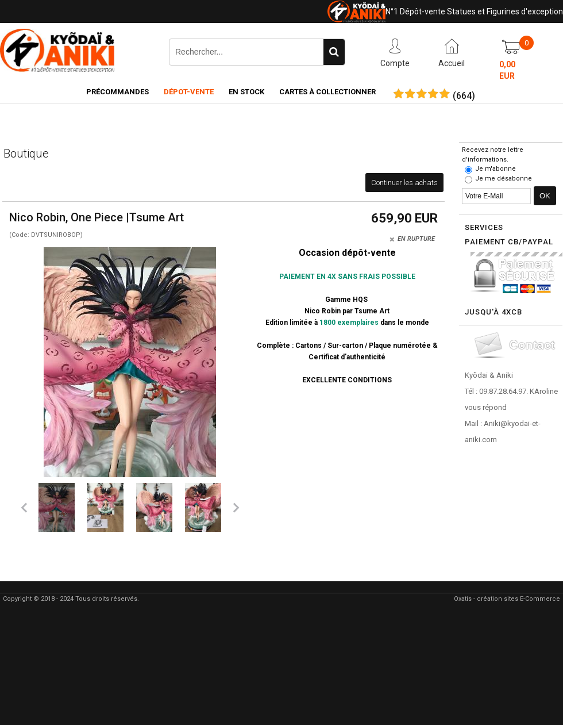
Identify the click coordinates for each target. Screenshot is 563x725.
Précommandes (117, 91)
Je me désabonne (503, 178)
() (464, 96)
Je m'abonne (495, 168)
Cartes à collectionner (327, 91)
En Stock (246, 91)
